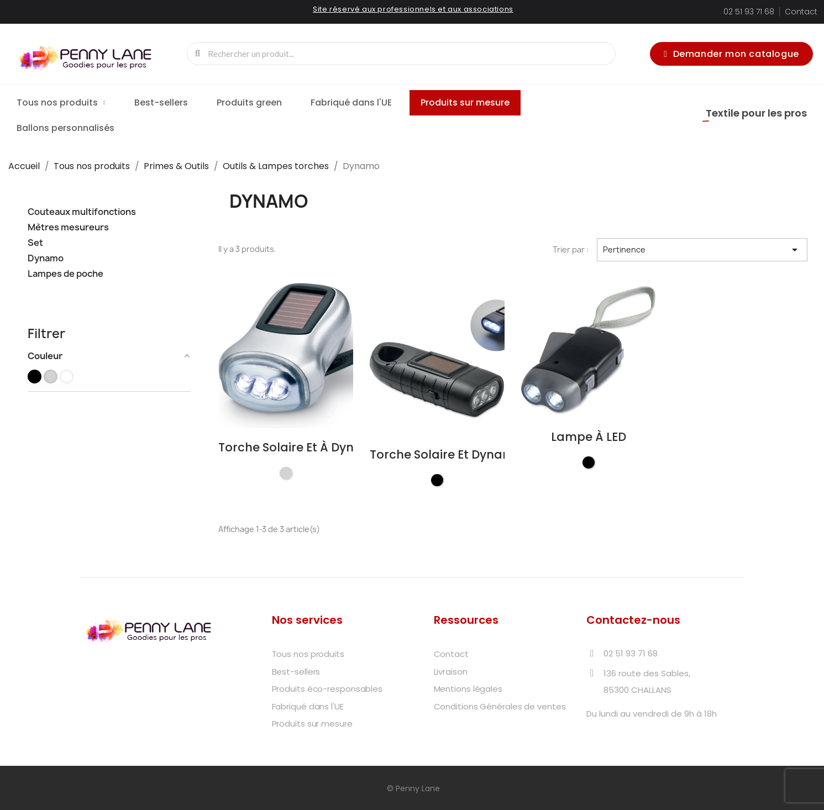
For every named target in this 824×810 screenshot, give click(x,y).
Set (35, 243)
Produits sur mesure (465, 102)
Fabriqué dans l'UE (351, 102)
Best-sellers (161, 102)
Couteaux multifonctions (82, 212)
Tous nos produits (61, 102)
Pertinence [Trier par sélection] (702, 249)
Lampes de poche (65, 274)
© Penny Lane (412, 788)
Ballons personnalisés (65, 128)
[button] (731, 54)
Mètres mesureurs (68, 227)
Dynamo (46, 258)
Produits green (249, 102)
